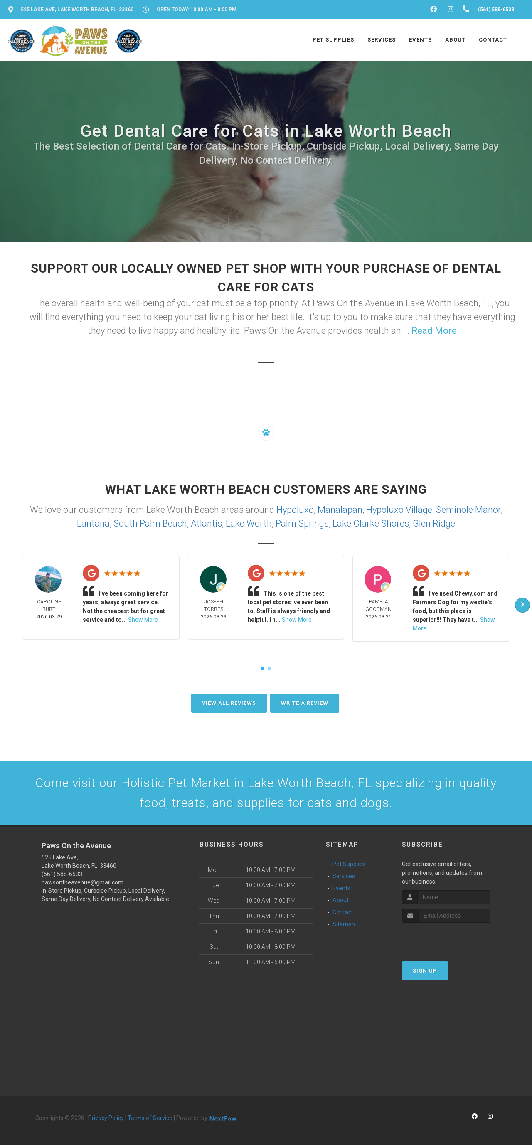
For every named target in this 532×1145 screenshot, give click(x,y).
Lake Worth (249, 523)
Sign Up (425, 971)
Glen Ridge (434, 523)
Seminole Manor (468, 510)
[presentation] (446, 938)
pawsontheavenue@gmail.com (82, 882)
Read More (434, 330)
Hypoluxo (295, 510)
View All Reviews (229, 703)
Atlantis (206, 523)
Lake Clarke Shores (370, 523)
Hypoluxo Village (399, 510)
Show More (143, 619)
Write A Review (304, 703)
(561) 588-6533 (62, 874)
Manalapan (340, 510)
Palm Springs (302, 523)
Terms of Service (150, 1118)
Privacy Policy (106, 1118)
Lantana (93, 523)
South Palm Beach (150, 523)
